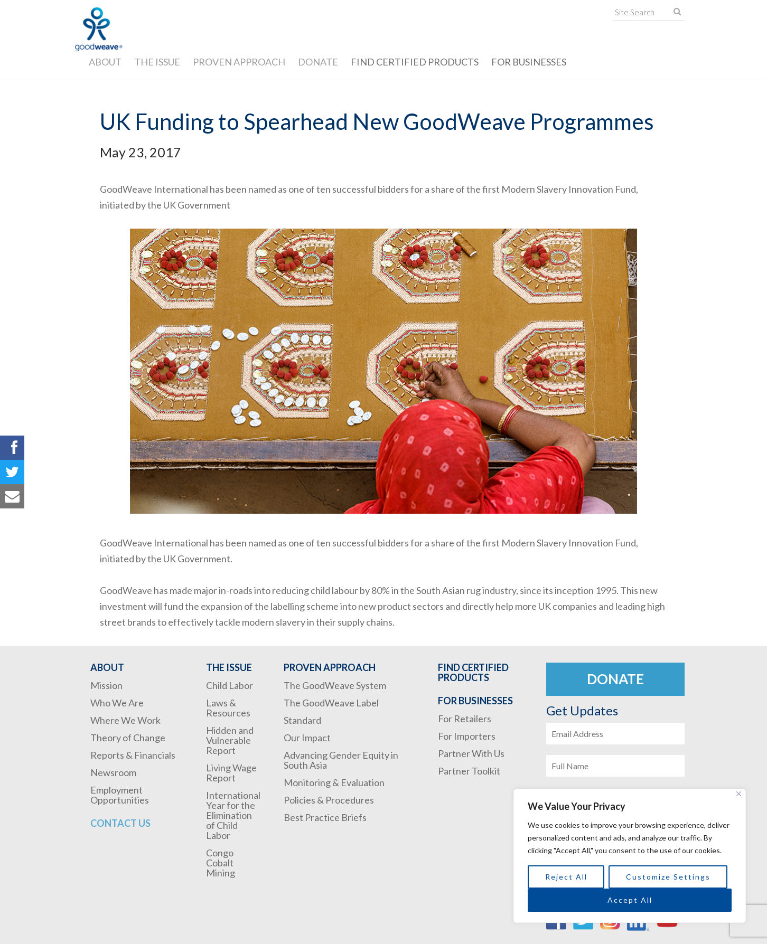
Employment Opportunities (119, 795)
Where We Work (125, 720)
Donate (318, 62)
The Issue (157, 62)
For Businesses (528, 62)
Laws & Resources (228, 708)
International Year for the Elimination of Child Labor (233, 815)
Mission (106, 685)
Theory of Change (127, 737)
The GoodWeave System (335, 685)
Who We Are (117, 703)
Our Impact (307, 737)
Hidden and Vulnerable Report (230, 740)
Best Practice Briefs (325, 817)
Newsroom (113, 772)
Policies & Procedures (329, 800)
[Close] (738, 793)
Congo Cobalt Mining (220, 863)
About (105, 62)
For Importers (466, 736)
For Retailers (464, 718)
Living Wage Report (231, 772)
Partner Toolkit (469, 771)
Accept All (629, 899)
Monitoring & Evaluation (334, 782)
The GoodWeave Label (331, 703)
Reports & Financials (132, 755)
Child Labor (229, 685)
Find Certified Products (415, 62)
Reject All (566, 876)
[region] (629, 856)
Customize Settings (668, 876)
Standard (302, 720)
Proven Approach (239, 62)
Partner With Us (471, 753)
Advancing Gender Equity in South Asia (341, 760)
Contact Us (120, 823)
